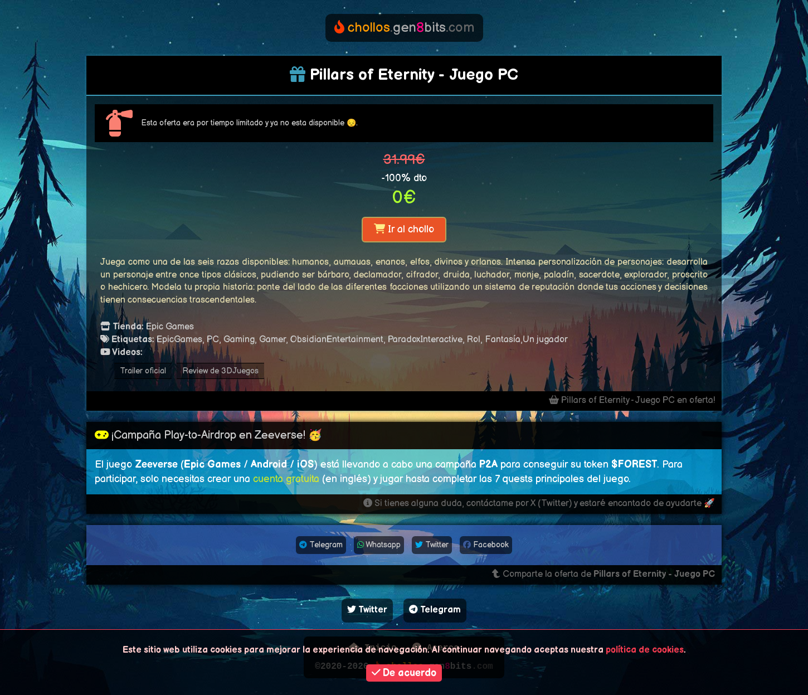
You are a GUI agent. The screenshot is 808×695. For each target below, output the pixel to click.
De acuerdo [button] (404, 673)
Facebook (486, 545)
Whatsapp (379, 545)
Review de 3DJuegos (220, 371)
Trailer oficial (143, 371)
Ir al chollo (404, 229)
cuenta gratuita (286, 479)
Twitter (432, 545)
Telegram (321, 545)
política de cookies (645, 650)
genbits (404, 28)
